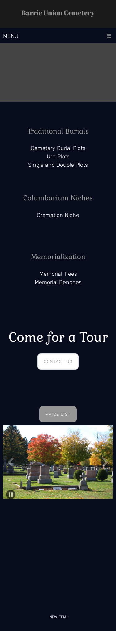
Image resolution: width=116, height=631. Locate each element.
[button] (58, 463)
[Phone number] (44, 603)
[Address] (56, 603)
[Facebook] (69, 603)
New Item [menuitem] (57, 617)
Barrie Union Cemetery (58, 12)
